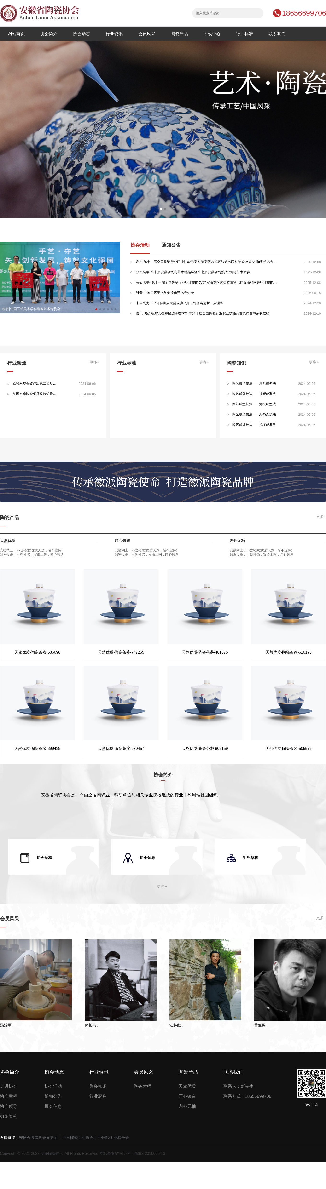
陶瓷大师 (142, 1086)
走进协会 (8, 1086)
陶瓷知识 (98, 1086)
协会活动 (140, 245)
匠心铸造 (187, 1096)
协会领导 (8, 1106)
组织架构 (8, 1116)
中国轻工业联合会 (113, 1138)
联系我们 (277, 33)
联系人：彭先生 (238, 1086)
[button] (161, 209)
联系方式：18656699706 (247, 1096)
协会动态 (81, 33)
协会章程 (8, 1096)
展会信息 (53, 1106)
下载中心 (212, 33)
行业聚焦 (98, 1096)
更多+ (94, 362)
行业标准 (244, 33)
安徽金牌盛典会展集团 (38, 1138)
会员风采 (146, 33)
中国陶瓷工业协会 (78, 1138)
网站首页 (16, 33)
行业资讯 (114, 33)
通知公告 (171, 245)
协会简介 (49, 33)
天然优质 (187, 1086)
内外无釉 (187, 1106)
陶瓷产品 (179, 33)
